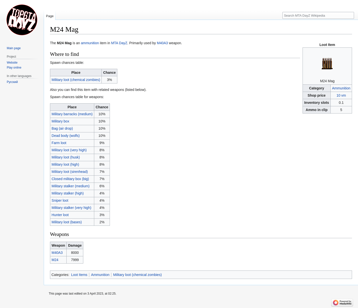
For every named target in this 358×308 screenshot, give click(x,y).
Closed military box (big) (70, 179)
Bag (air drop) (62, 128)
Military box (60, 121)
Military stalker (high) (68, 193)
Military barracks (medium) (72, 114)
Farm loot (59, 143)
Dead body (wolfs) (66, 136)
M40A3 (162, 43)
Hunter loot (60, 215)
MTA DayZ (119, 43)
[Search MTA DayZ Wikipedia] (318, 15)
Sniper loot (60, 200)
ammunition (90, 43)
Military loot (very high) (69, 150)
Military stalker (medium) (71, 186)
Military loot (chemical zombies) (76, 80)
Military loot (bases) (67, 222)
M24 (55, 260)
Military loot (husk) (66, 157)
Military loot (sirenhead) (70, 172)
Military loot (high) (65, 164)
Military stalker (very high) (71, 208)
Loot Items (79, 275)
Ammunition (341, 88)
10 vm (341, 95)
